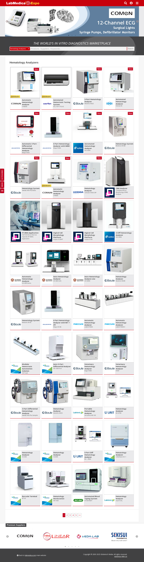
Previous (7, 21)
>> (80, 515)
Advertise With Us (120, 556)
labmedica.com (30, 555)
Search (130, 49)
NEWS (2, 184)
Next (137, 21)
